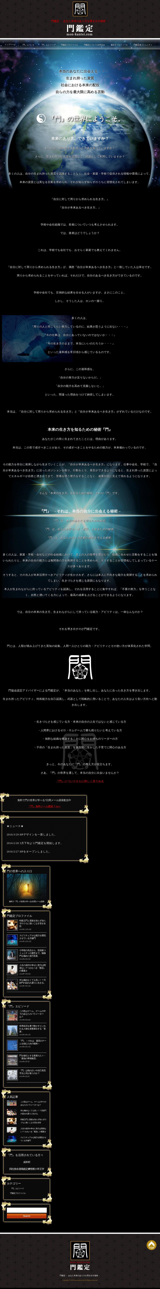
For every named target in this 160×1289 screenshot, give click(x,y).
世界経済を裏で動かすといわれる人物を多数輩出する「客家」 (32, 1029)
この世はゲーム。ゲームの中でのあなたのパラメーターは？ (32, 1014)
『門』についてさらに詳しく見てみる (80, 781)
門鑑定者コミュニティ (143, 45)
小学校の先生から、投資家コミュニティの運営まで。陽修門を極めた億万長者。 (32, 953)
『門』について (27, 45)
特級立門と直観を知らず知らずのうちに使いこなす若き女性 (32, 924)
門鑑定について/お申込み (94, 45)
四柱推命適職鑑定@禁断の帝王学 (26, 1170)
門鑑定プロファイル (69, 45)
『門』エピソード (47, 45)
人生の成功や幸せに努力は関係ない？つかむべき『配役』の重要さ (32, 968)
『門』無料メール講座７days (44, 806)
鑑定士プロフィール (119, 45)
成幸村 (27, 1163)
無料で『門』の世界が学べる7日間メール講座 (26, 902)
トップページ (10, 44)
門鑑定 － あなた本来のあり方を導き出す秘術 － (80, 21)
